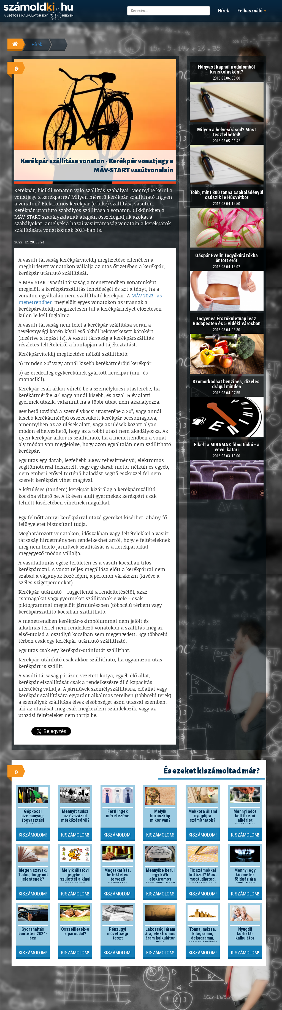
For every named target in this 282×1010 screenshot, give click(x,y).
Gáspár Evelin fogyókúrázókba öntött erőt (226, 257)
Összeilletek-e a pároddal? (75, 931)
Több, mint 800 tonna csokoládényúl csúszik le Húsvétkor (226, 194)
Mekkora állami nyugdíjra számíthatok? (202, 816)
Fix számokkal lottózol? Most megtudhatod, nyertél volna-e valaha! (202, 879)
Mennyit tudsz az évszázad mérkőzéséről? (75, 816)
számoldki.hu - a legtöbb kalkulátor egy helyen (38, 11)
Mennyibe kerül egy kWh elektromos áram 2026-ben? (160, 877)
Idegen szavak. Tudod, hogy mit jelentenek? (33, 875)
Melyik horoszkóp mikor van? (160, 816)
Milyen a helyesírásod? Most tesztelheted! (226, 132)
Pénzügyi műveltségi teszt (117, 934)
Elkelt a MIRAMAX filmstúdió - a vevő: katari (226, 447)
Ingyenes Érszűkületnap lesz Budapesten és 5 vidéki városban (227, 321)
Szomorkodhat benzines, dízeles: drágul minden (226, 384)
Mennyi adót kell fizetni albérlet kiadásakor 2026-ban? (245, 820)
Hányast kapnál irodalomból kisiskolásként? (226, 69)
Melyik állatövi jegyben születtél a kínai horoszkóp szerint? (75, 879)
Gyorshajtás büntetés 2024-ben (32, 934)
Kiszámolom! (33, 835)
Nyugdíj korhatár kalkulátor (244, 934)
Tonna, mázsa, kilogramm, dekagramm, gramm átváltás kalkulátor (202, 938)
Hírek (223, 10)
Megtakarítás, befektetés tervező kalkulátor (117, 877)
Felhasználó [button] (251, 10)
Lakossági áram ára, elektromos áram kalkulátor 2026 (160, 936)
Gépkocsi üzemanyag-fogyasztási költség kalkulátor (32, 820)
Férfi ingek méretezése (117, 813)
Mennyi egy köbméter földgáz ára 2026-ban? (245, 877)
